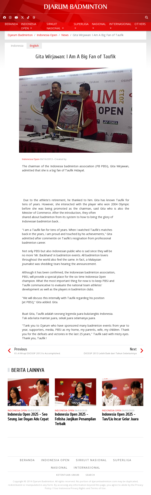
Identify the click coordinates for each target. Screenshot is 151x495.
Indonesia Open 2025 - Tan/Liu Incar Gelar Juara (120, 417)
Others (140, 24)
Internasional (120, 24)
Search (90, 475)
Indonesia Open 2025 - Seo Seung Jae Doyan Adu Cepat (28, 417)
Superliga (81, 24)
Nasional (99, 24)
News (65, 35)
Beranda (11, 24)
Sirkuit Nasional (54, 26)
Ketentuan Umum (67, 475)
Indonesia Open (28, 26)
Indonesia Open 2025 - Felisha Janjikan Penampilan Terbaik (75, 419)
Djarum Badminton (20, 35)
